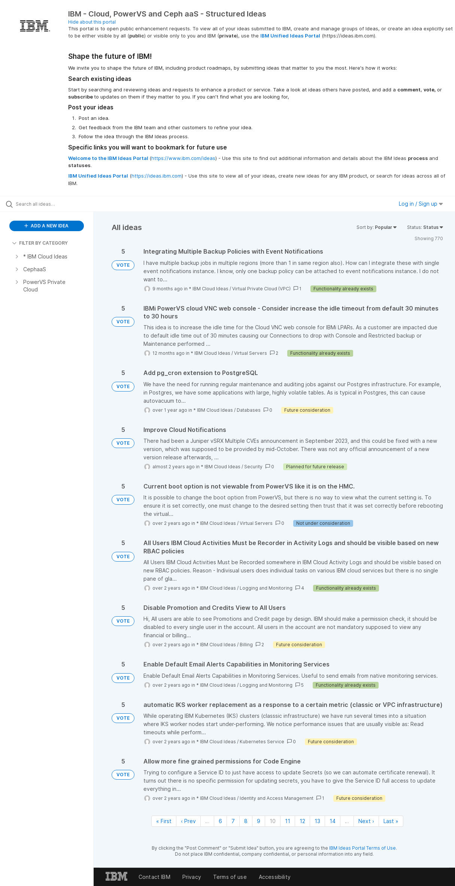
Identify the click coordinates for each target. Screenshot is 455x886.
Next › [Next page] (366, 821)
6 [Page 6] (220, 821)
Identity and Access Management (276, 798)
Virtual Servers (250, 353)
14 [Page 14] (333, 821)
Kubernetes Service (262, 741)
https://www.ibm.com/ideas (183, 158)
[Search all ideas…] (55, 203)
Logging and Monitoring (266, 588)
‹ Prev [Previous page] (188, 821)
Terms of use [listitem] (230, 877)
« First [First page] (164, 821)
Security (253, 466)
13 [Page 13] (317, 821)
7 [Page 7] (233, 821)
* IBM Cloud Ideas (208, 288)
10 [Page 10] (273, 821)
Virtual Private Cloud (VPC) (261, 288)
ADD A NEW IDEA (46, 226)
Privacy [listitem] (191, 877)
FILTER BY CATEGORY (40, 243)
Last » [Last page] (390, 821)
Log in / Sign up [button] (421, 203)
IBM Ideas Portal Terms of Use (362, 848)
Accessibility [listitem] (275, 877)
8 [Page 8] (246, 821)
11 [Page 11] (287, 821)
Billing (246, 644)
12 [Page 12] (302, 821)
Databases (249, 410)
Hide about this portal (92, 22)
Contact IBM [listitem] (154, 877)
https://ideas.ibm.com (156, 176)
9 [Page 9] (258, 821)
